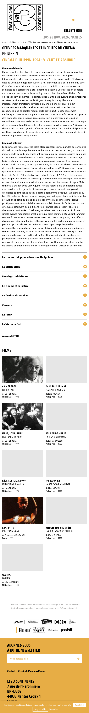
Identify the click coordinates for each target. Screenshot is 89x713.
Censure (7, 305)
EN (73, 20)
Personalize (53, 709)
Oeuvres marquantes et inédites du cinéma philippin (55, 42)
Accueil (5, 42)
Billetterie (73, 30)
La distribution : (11, 266)
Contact (11, 671)
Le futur (7, 314)
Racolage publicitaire (15, 276)
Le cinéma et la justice (15, 286)
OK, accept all (79, 704)
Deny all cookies (40, 709)
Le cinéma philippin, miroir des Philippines (27, 257)
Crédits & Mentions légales (31, 671)
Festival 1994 (25, 42)
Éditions (13, 42)
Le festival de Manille (15, 295)
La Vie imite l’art (11, 324)
